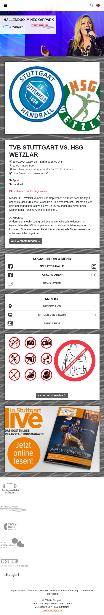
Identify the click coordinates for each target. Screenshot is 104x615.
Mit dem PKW (52, 306)
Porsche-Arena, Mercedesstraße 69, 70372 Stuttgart (42, 169)
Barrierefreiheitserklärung (64, 590)
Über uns (32, 590)
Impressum (53, 594)
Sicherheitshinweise (52, 395)
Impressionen (17, 590)
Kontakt (44, 590)
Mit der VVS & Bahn (52, 315)
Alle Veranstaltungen (25, 240)
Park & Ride (52, 323)
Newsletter (52, 283)
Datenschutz (86, 590)
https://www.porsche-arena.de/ (30, 173)
